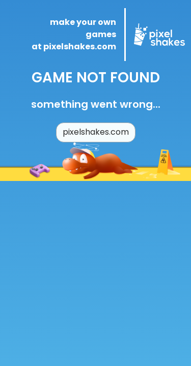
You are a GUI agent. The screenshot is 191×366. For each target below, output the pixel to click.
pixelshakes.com (96, 132)
